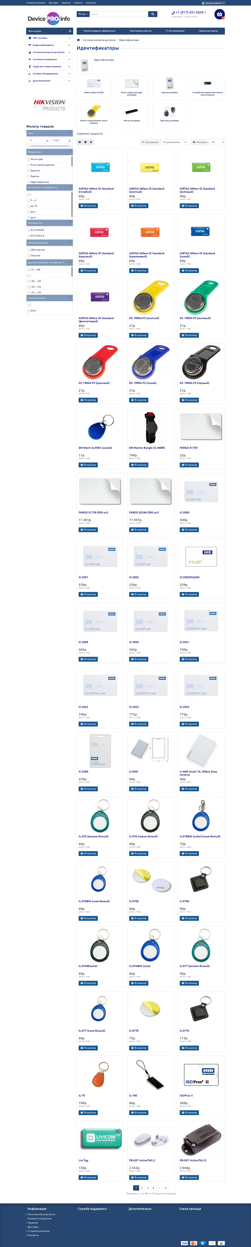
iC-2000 (184, 512)
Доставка (53, 3)
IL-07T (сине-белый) (92, 1030)
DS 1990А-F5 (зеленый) (195, 318)
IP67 (33, 310)
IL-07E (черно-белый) (143, 836)
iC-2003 (83, 642)
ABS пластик (38, 249)
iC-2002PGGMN (189, 577)
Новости (78, 3)
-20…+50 (36, 281)
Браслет (35, 170)
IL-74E (133, 1095)
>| (165, 1187)
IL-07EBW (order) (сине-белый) (200, 836)
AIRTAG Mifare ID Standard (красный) (96, 255)
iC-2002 (134, 577)
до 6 (33, 217)
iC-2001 (83, 577)
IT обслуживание (175, 31)
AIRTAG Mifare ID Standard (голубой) (96, 190)
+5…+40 (35, 269)
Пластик (35, 255)
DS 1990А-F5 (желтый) (144, 318)
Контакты (91, 3)
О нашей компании (35, 3)
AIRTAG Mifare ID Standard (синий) (197, 255)
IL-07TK (184, 1030)
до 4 (33, 211)
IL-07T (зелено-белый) (195, 966)
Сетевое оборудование (49, 74)
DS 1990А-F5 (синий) (142, 382)
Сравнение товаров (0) (90, 133)
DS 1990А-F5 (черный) (194, 382)
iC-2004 (134, 642)
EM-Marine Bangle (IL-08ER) (147, 447)
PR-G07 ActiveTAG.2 (142, 1160)
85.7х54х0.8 (37, 230)
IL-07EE (134, 901)
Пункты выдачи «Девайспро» (100, 31)
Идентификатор (40, 182)
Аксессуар (37, 159)
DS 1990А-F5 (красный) (94, 382)
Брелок (35, 176)
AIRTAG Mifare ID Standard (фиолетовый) (96, 319)
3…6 (33, 200)
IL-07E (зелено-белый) (93, 836)
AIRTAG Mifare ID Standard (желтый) (146, 190)
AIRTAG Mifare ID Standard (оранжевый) (146, 255)
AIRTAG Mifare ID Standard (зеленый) (197, 190)
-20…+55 (36, 286)
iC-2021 (184, 642)
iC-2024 (184, 706)
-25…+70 (36, 292)
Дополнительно (49, 81)
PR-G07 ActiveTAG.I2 (193, 1160)
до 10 (34, 206)
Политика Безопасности (40, 1214)
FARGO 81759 (188, 447)
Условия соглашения (39, 1218)
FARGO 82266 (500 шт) (144, 512)
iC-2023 (134, 706)
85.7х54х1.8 (37, 235)
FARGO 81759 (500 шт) (93, 512)
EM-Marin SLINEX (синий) (95, 447)
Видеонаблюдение (49, 45)
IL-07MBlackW (88, 966)
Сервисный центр (208, 31)
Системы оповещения (49, 59)
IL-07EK (184, 901)
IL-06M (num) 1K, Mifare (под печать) (198, 773)
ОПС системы (49, 38)
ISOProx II (186, 1095)
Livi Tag (83, 1160)
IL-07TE (134, 1030)
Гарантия (66, 3)
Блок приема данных (43, 164)
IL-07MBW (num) (139, 966)
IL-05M (133, 771)
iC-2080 (83, 771)
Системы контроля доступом (49, 52)
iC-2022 (83, 706)
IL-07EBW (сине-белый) (94, 901)
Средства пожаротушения (49, 66)
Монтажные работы (141, 31)
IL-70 (82, 1095)
